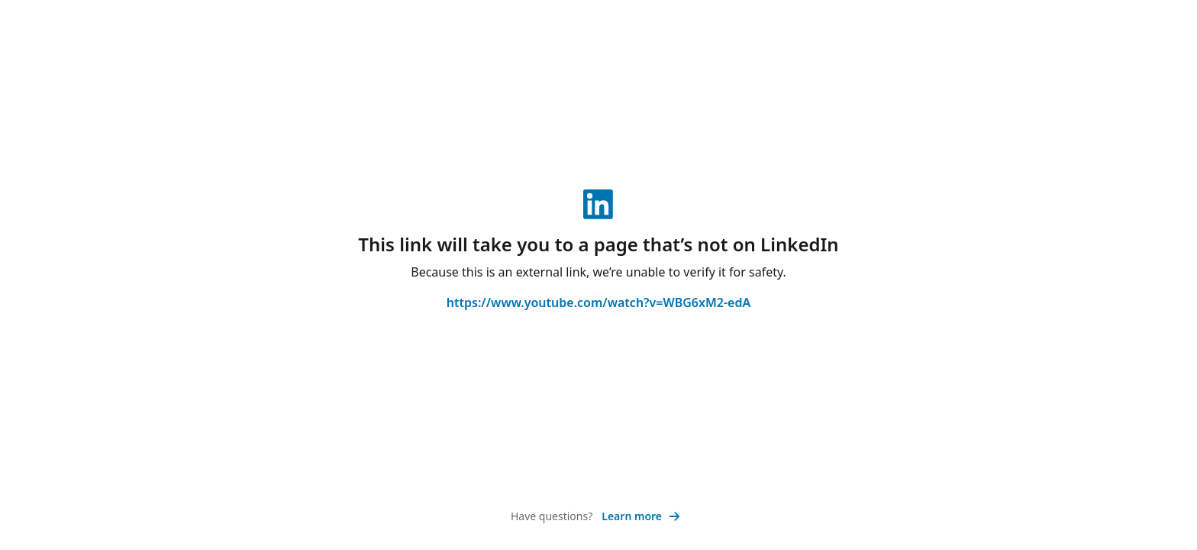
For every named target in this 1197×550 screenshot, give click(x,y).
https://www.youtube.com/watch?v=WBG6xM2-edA (598, 302)
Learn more (641, 516)
